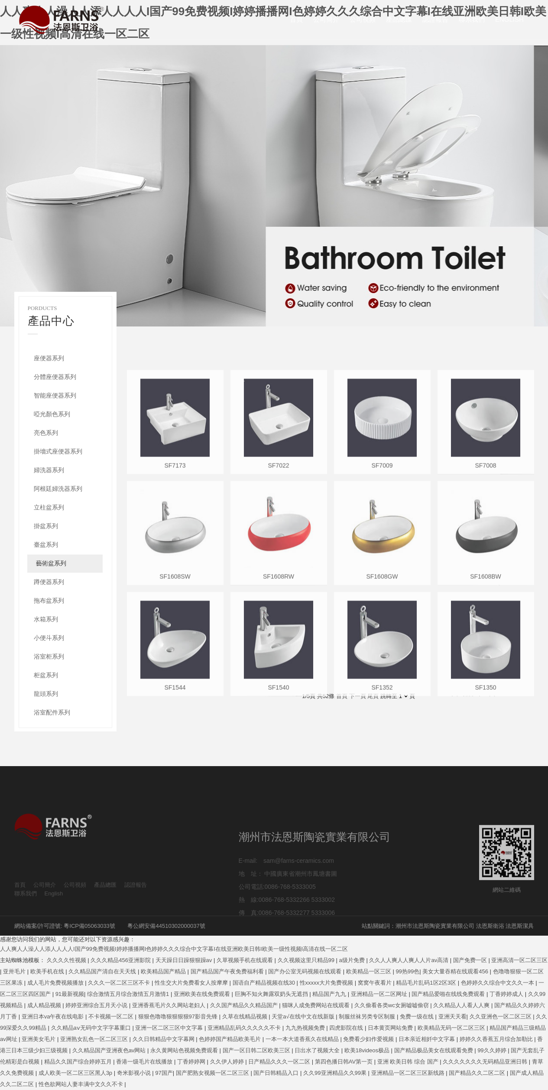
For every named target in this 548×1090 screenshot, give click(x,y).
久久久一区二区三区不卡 (120, 982)
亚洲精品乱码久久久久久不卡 (245, 1028)
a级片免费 (352, 960)
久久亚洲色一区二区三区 (501, 1016)
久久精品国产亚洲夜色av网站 (109, 1050)
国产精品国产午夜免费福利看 (228, 971)
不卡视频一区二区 (111, 1016)
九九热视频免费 (306, 1028)
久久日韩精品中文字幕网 (164, 1039)
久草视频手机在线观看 (246, 960)
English (509, 19)
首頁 (296, 19)
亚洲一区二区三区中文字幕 (169, 1028)
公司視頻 (363, 19)
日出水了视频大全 (318, 1050)
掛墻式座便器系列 (58, 451)
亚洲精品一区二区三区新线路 (408, 1073)
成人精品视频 (45, 1005)
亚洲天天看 (452, 1016)
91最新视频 (69, 994)
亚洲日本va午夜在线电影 (53, 1016)
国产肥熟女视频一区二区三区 (213, 1073)
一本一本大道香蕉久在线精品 (303, 1039)
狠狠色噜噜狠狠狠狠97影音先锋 (178, 1016)
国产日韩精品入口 (276, 1073)
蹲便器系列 (49, 581)
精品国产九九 (330, 994)
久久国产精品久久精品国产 (244, 1005)
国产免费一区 (471, 960)
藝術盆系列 (51, 563)
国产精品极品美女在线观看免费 (434, 1050)
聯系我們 (472, 19)
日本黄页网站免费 (391, 1028)
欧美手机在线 (48, 971)
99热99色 (407, 971)
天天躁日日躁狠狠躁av (185, 960)
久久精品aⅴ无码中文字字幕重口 (92, 1028)
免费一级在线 (417, 1016)
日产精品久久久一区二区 (280, 1061)
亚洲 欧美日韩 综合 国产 (408, 1061)
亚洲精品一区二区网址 (380, 994)
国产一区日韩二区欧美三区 (257, 1050)
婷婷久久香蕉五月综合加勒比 (497, 1039)
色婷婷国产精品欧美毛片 (231, 1039)
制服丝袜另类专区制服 (368, 1016)
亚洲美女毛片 (39, 1039)
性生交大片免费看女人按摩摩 (192, 982)
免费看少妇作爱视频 (369, 1039)
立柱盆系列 (49, 507)
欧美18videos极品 (367, 1050)
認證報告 (435, 19)
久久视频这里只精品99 (307, 960)
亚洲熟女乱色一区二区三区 (95, 1039)
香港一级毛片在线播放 (145, 1061)
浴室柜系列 (49, 656)
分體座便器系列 (55, 376)
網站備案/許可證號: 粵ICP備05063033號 (64, 926)
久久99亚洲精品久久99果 (335, 1073)
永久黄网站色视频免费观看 (185, 1050)
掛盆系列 (46, 525)
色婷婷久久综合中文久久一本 (498, 982)
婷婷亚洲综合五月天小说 (97, 1005)
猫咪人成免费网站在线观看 (316, 1005)
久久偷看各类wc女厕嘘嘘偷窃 (392, 1005)
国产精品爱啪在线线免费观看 (449, 994)
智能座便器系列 (55, 395)
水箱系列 (46, 619)
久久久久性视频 (67, 960)
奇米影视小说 (134, 1073)
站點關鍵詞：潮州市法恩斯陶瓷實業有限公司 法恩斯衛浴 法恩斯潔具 (448, 926)
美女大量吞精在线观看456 (456, 971)
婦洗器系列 (49, 470)
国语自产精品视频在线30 (265, 982)
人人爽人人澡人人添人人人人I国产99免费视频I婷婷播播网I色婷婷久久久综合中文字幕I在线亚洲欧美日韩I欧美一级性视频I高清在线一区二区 (174, 949)
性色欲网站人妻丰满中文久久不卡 (82, 1084)
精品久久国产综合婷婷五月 (78, 1061)
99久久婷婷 (492, 1050)
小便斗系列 (49, 637)
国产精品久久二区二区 (478, 1073)
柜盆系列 (46, 675)
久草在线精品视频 (245, 1016)
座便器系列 (49, 358)
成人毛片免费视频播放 (56, 982)
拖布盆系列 (49, 600)
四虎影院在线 (347, 1028)
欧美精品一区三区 (369, 971)
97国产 (163, 1073)
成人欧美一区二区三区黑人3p (76, 1073)
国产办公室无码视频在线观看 (305, 971)
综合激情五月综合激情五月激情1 (129, 994)
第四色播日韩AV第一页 (344, 1061)
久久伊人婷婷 (228, 1061)
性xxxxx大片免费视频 (327, 982)
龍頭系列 (46, 693)
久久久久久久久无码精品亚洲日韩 (486, 1061)
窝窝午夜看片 (375, 982)
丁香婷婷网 (192, 1061)
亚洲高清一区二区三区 (519, 960)
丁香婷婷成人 (507, 994)
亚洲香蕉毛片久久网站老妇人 (169, 1005)
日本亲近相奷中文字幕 (428, 1039)
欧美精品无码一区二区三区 (452, 1028)
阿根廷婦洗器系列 (58, 488)
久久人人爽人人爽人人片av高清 (409, 960)
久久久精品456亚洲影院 (121, 960)
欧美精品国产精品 (164, 971)
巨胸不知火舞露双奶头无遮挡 (272, 994)
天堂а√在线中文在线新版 (304, 1016)
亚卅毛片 (15, 971)
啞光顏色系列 (52, 414)
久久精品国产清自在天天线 (103, 971)
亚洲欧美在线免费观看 (203, 994)
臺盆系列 (46, 544)
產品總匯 (399, 19)
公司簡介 (326, 19)
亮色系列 (46, 432)
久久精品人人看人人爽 (462, 1005)
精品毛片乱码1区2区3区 (426, 982)
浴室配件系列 (52, 712)
